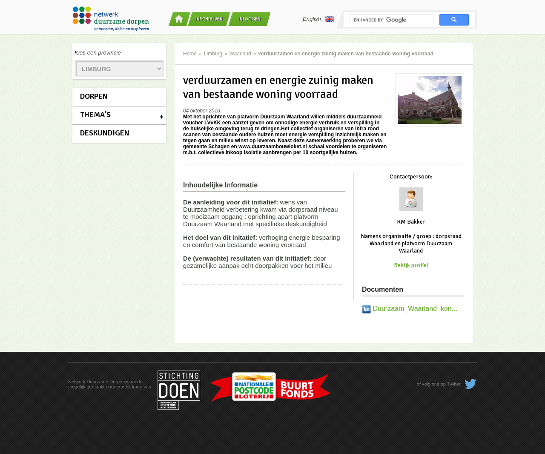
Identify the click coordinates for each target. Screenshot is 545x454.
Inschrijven (209, 19)
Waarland (240, 54)
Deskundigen (104, 133)
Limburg (213, 54)
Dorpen (94, 96)
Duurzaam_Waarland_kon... (415, 308)
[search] (390, 20)
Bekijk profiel (411, 265)
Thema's (95, 114)
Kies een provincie (98, 52)
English (318, 19)
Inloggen (249, 19)
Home (190, 54)
